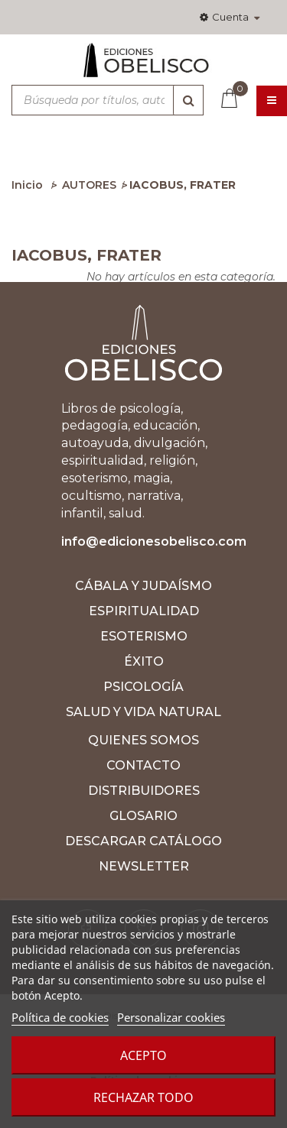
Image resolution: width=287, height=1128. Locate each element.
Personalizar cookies (171, 1017)
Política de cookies (60, 1017)
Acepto (143, 1055)
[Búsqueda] (188, 100)
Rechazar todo (143, 1097)
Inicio (27, 185)
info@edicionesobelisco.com (153, 541)
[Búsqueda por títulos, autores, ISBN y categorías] (107, 100)
